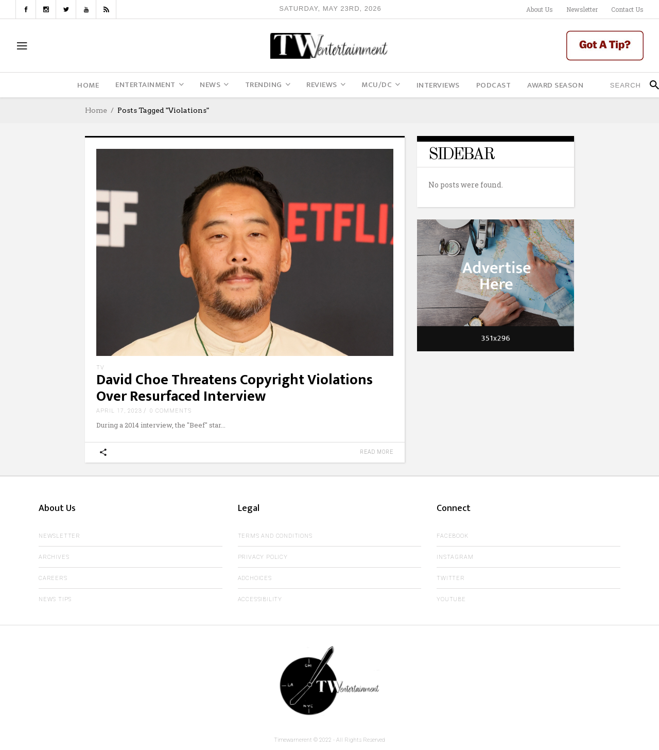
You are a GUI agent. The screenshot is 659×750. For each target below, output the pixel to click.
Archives (54, 557)
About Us (539, 9)
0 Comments (171, 410)
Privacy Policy (263, 557)
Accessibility (260, 599)
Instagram (455, 557)
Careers (53, 578)
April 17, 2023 (119, 410)
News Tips (55, 599)
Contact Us (627, 9)
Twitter (451, 578)
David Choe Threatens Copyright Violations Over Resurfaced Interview (234, 388)
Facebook (452, 536)
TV (100, 367)
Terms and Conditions (275, 536)
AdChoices (255, 578)
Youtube (451, 599)
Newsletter (582, 9)
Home (96, 110)
